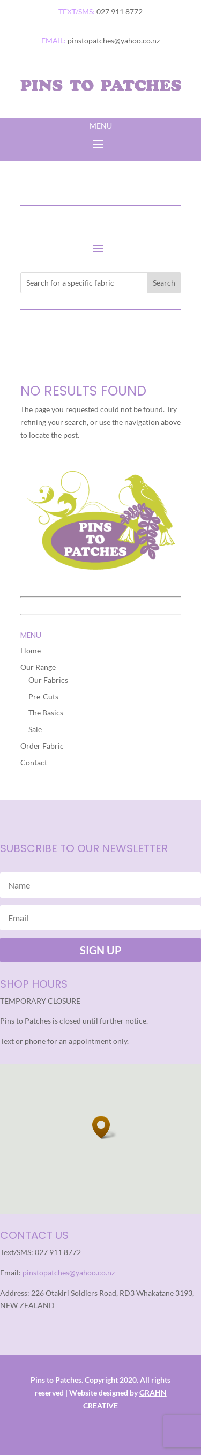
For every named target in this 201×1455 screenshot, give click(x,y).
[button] (104, 1127)
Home (30, 650)
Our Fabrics (48, 679)
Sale (35, 729)
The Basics (45, 712)
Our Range (38, 666)
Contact (33, 762)
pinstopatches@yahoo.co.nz (69, 1272)
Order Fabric (42, 745)
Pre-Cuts (43, 696)
